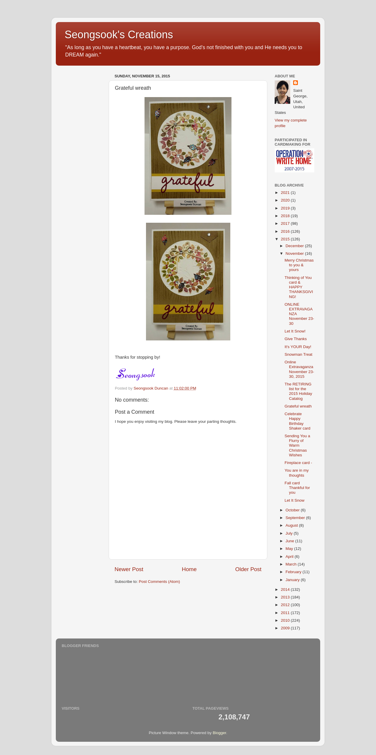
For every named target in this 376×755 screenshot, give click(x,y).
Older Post (248, 569)
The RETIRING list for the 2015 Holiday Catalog (298, 391)
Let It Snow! (295, 331)
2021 (286, 192)
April (290, 556)
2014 (286, 589)
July (290, 533)
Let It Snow (295, 500)
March (292, 564)
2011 (286, 613)
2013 (286, 597)
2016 (286, 231)
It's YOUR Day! (298, 347)
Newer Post (129, 569)
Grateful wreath (298, 406)
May (290, 548)
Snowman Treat (299, 354)
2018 (286, 216)
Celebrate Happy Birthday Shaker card (297, 421)
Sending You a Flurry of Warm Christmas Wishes (297, 445)
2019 (286, 208)
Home (189, 569)
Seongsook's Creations (119, 35)
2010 (286, 620)
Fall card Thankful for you (297, 488)
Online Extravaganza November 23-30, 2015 (299, 369)
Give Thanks (296, 339)
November (295, 253)
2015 (286, 239)
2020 (286, 200)
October (293, 510)
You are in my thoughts (297, 472)
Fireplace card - (298, 462)
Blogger (219, 733)
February (294, 572)
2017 (286, 223)
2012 (286, 605)
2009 (286, 628)
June (290, 541)
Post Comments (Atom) (159, 581)
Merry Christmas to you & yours (299, 265)
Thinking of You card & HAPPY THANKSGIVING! (299, 287)
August (292, 525)
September (296, 517)
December (295, 246)
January (293, 580)
